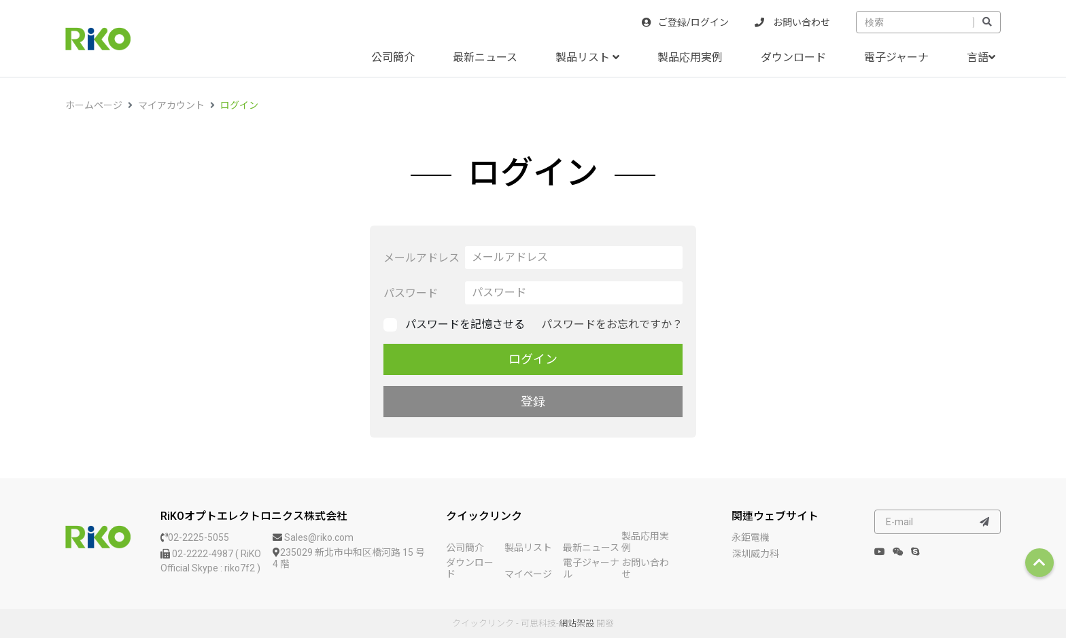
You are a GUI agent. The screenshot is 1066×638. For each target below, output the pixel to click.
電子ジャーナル (591, 568)
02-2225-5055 (194, 537)
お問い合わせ (792, 23)
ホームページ (93, 105)
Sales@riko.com (313, 537)
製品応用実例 (690, 57)
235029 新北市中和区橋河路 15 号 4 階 (349, 558)
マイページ (528, 574)
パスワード (410, 293)
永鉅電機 (751, 537)
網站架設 (576, 623)
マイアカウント (171, 105)
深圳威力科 (755, 553)
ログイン (239, 105)
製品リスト (587, 57)
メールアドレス (421, 257)
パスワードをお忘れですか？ (612, 324)
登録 (533, 401)
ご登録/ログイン (685, 23)
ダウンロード (793, 57)
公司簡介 (393, 57)
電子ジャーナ (896, 57)
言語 (981, 57)
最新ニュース (485, 57)
